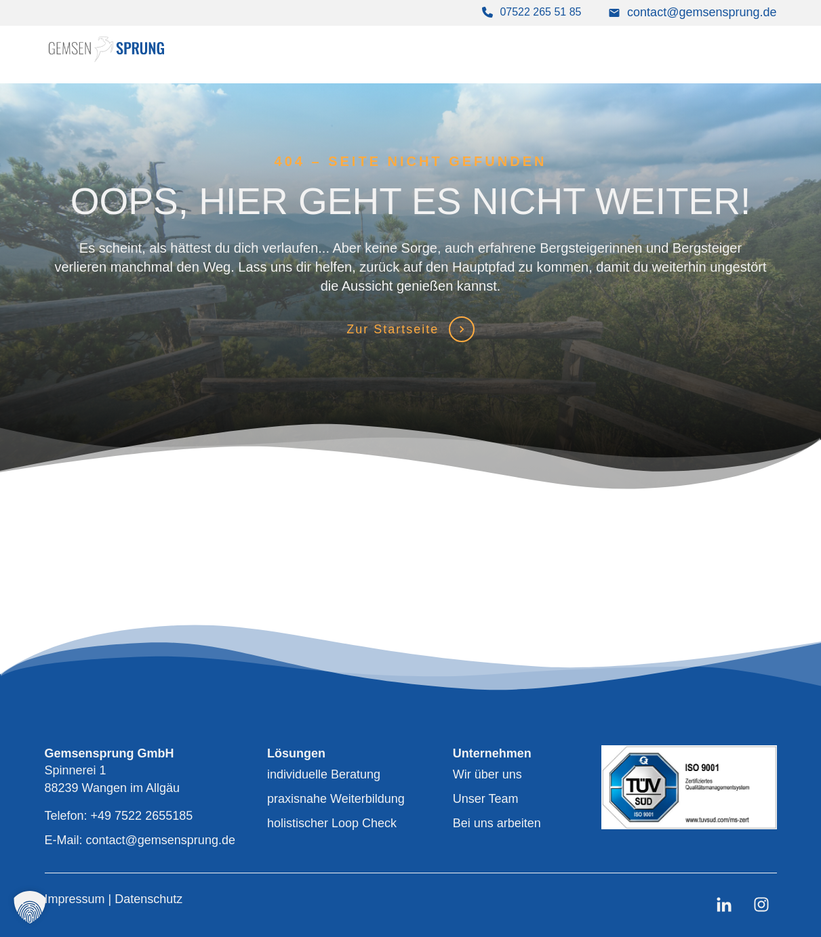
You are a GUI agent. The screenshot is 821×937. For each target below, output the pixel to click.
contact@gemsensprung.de (701, 12)
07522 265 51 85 (540, 12)
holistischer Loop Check (332, 823)
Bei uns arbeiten (497, 823)
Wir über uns (487, 774)
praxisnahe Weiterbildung (336, 799)
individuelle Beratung (323, 774)
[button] (30, 907)
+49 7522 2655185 (142, 816)
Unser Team (486, 799)
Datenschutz (148, 899)
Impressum (76, 899)
